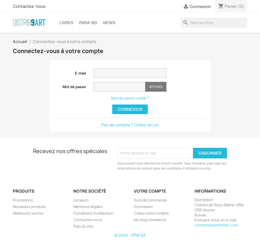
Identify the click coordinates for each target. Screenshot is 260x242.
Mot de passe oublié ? (130, 98)
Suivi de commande (150, 200)
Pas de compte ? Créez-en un (130, 125)
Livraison (81, 200)
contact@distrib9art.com (216, 225)
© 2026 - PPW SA (130, 235)
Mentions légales (88, 206)
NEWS (109, 22)
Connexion (130, 109)
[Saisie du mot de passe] (119, 87)
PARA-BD (88, 22)
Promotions (23, 200)
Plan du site (83, 226)
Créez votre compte (151, 213)
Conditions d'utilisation (93, 213)
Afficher (155, 87)
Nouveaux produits (29, 206)
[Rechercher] (214, 23)
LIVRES (66, 22)
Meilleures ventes (28, 213)
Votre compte (150, 191)
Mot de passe (74, 86)
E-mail (80, 73)
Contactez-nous (29, 6)
